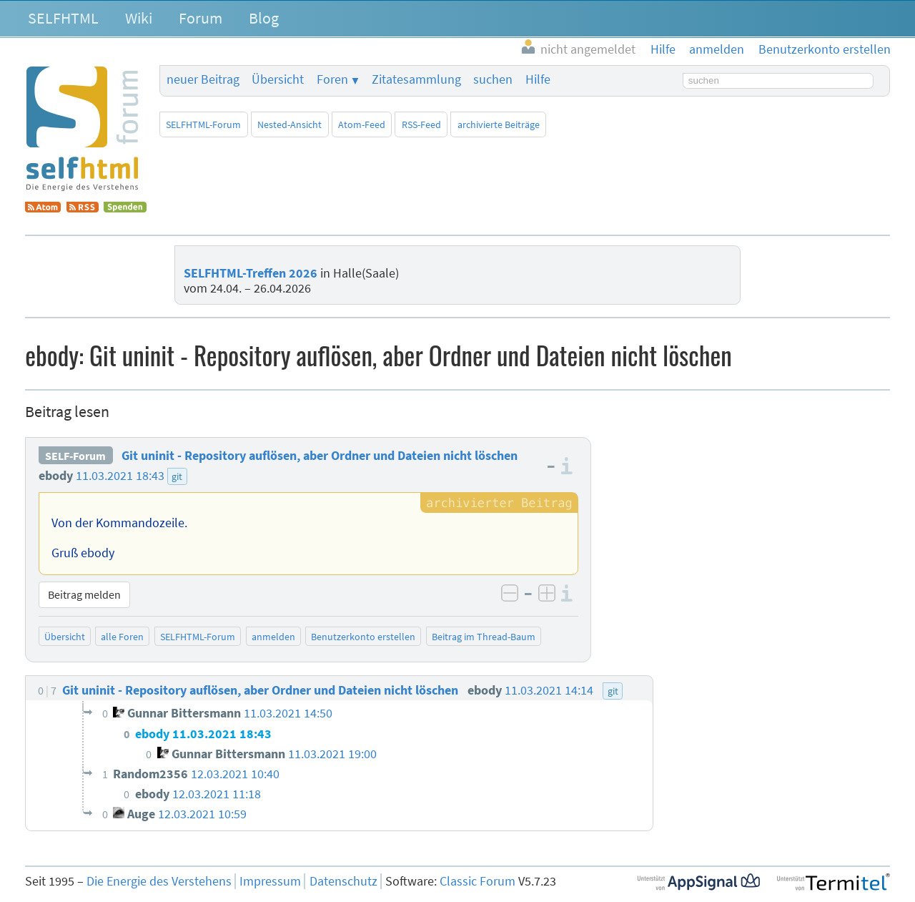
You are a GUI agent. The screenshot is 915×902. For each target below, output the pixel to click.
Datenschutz (343, 881)
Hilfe (537, 79)
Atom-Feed (361, 124)
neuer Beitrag (203, 79)
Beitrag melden (84, 594)
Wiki (138, 18)
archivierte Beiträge (499, 124)
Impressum (270, 881)
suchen (493, 79)
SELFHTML (63, 18)
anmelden (273, 636)
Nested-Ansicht (289, 124)
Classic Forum (477, 881)
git (177, 476)
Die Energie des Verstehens (159, 881)
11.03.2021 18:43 (120, 476)
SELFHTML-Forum (203, 124)
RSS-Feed (421, 124)
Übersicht (278, 79)
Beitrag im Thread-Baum (483, 636)
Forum (200, 18)
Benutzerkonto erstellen (363, 636)
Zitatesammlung (416, 79)
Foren (332, 79)
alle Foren (122, 636)
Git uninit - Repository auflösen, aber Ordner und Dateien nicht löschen (320, 456)
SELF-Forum (75, 455)
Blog (264, 18)
